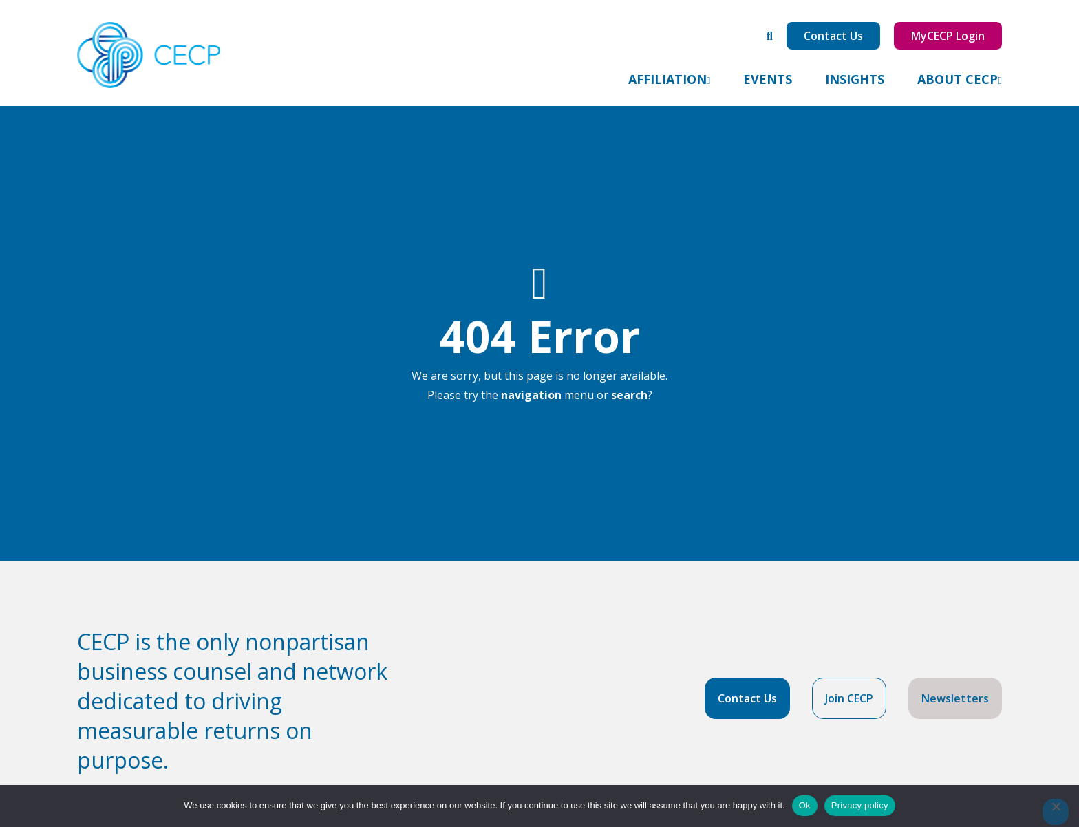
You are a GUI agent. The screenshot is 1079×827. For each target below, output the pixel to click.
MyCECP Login (948, 35)
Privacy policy (859, 805)
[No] (1056, 812)
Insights (854, 79)
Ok (805, 805)
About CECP (957, 79)
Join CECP (849, 698)
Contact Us (833, 35)
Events (767, 79)
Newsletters (955, 698)
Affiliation (667, 79)
